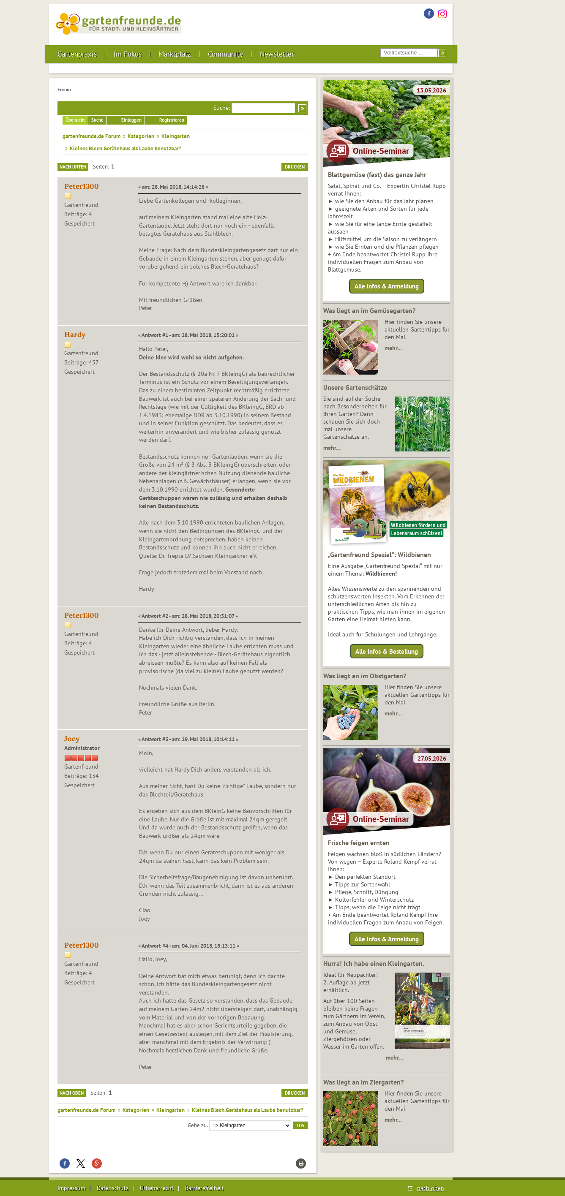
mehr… (393, 348)
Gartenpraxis (77, 54)
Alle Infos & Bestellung (386, 651)
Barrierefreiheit (204, 1188)
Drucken (295, 167)
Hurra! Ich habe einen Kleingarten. (373, 963)
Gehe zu (197, 1124)
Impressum (71, 1188)
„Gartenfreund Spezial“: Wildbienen (379, 554)
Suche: (221, 107)
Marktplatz (174, 54)
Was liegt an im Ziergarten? (363, 1082)
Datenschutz (112, 1188)
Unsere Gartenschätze (355, 387)
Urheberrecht (157, 1188)
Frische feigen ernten (359, 842)
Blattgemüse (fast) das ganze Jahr (377, 174)
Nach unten (73, 167)
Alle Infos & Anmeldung (387, 286)
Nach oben (72, 1093)
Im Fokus (128, 54)
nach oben (430, 1188)
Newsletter (277, 54)
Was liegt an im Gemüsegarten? (369, 310)
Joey (71, 738)
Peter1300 (81, 186)
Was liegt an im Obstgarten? (364, 675)
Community (225, 54)
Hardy (74, 334)
